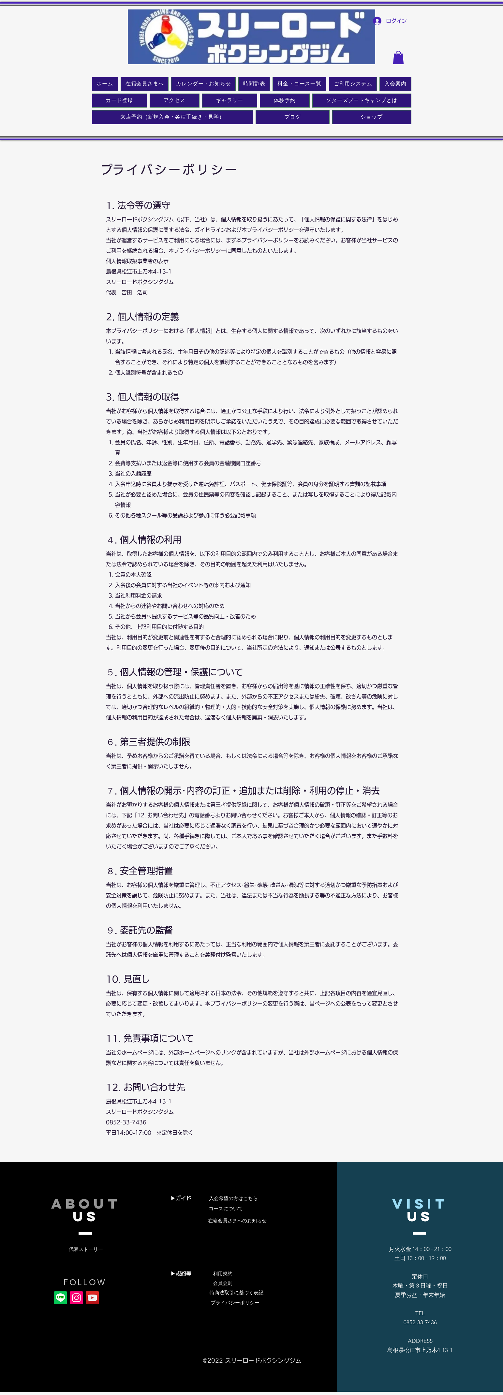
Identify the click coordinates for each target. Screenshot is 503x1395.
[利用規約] (222, 1274)
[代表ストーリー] (85, 1249)
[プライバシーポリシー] (235, 1303)
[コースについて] (225, 1209)
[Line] (60, 1297)
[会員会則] (222, 1283)
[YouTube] (92, 1297)
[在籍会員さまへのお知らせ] (237, 1221)
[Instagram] (76, 1297)
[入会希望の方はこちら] (233, 1199)
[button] (398, 57)
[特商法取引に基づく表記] (236, 1293)
